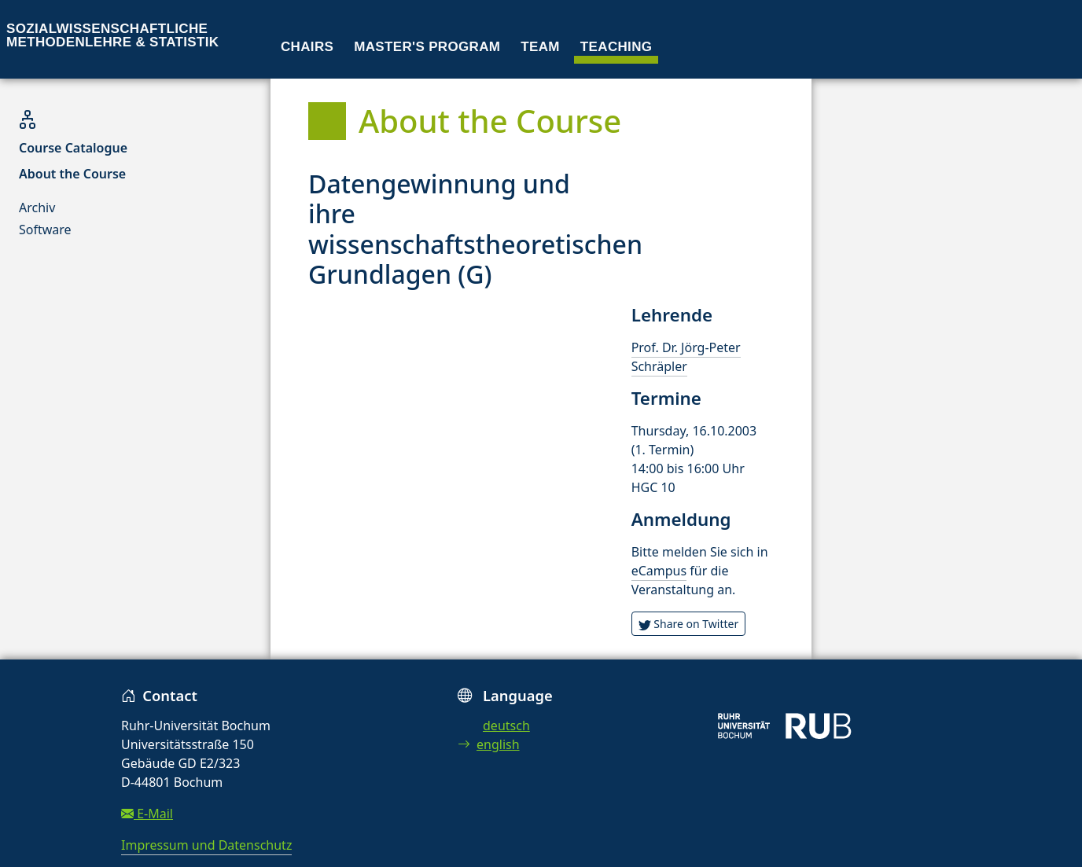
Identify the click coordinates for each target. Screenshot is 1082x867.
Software (45, 229)
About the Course (72, 173)
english (489, 744)
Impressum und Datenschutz (206, 845)
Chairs (307, 46)
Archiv (37, 207)
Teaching (616, 46)
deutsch (506, 725)
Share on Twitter (689, 623)
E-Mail (147, 813)
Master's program (427, 46)
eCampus (658, 570)
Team (540, 46)
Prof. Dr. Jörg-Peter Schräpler (686, 357)
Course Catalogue (73, 147)
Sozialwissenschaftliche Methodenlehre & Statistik (112, 35)
